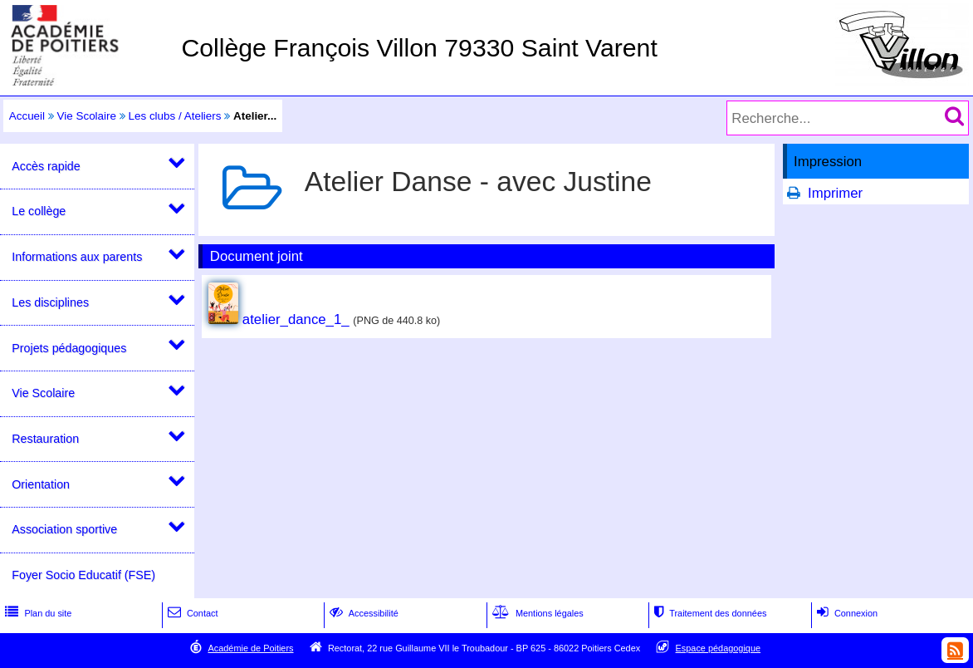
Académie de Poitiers (250, 648)
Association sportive (64, 529)
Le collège (39, 211)
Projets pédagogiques (69, 348)
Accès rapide (46, 166)
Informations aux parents (77, 256)
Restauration (45, 438)
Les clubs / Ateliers (174, 116)
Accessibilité (362, 613)
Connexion (846, 613)
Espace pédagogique (718, 648)
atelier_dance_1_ (296, 319)
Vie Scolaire (86, 116)
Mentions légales (536, 613)
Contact (191, 613)
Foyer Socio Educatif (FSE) (83, 575)
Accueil (27, 116)
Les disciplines (50, 302)
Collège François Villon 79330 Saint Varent (419, 47)
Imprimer (835, 193)
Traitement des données (708, 613)
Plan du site (36, 613)
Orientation (41, 484)
